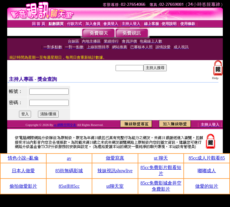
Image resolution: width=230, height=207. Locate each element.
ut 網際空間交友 (65, 124)
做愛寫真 (115, 158)
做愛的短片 (206, 186)
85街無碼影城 (69, 170)
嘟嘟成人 (207, 170)
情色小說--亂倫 (23, 158)
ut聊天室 (115, 186)
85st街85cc (69, 186)
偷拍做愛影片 (23, 186)
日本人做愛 (23, 170)
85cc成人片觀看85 (207, 158)
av (69, 158)
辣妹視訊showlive (115, 170)
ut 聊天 (161, 158)
